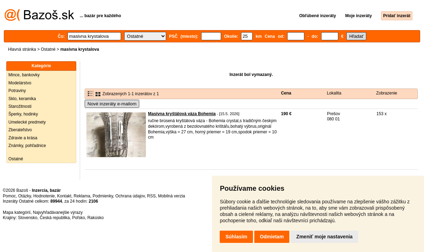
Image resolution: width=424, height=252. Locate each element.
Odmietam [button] (272, 236)
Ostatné (48, 49)
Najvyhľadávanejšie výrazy (58, 212)
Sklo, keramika (22, 98)
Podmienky (103, 196)
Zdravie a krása (22, 137)
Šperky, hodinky (23, 114)
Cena (286, 93)
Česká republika (55, 217)
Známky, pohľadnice (27, 145)
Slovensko (27, 217)
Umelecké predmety (27, 122)
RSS (151, 196)
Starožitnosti (19, 106)
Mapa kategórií (16, 212)
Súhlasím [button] (236, 236)
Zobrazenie (386, 93)
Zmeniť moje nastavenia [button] (324, 236)
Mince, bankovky (24, 74)
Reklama (82, 196)
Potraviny (17, 90)
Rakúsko (95, 217)
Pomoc (9, 196)
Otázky (24, 196)
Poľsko (78, 217)
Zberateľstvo (20, 129)
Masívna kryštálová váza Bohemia (181, 113)
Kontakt (64, 196)
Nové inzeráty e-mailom (111, 103)
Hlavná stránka (22, 49)
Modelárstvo (19, 82)
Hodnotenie (44, 196)
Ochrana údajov (130, 196)
